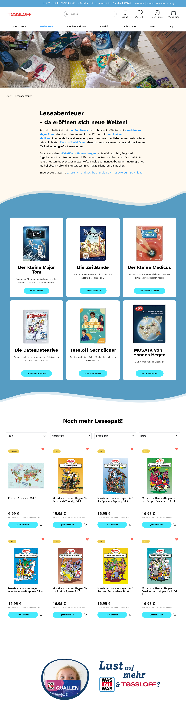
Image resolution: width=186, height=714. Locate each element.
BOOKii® (103, 26)
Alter (152, 26)
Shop (170, 26)
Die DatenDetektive (36, 350)
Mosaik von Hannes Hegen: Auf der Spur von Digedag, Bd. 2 (115, 500)
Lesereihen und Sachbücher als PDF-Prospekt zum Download (105, 172)
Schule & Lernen (129, 26)
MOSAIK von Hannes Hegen (150, 352)
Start (8, 96)
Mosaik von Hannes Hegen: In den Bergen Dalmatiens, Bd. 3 (158, 500)
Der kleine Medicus (149, 267)
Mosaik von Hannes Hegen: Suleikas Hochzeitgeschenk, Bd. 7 (159, 591)
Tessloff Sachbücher (93, 350)
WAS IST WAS (19, 26)
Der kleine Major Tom (36, 270)
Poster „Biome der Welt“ (22, 498)
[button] (41, 525)
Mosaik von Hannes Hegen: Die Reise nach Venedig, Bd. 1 (70, 500)
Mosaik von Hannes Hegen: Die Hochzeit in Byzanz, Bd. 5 (70, 590)
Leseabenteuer (46, 26)
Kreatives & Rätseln (76, 26)
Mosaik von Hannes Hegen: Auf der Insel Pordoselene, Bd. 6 (115, 590)
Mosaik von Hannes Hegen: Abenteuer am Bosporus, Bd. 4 (25, 590)
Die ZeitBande (93, 267)
